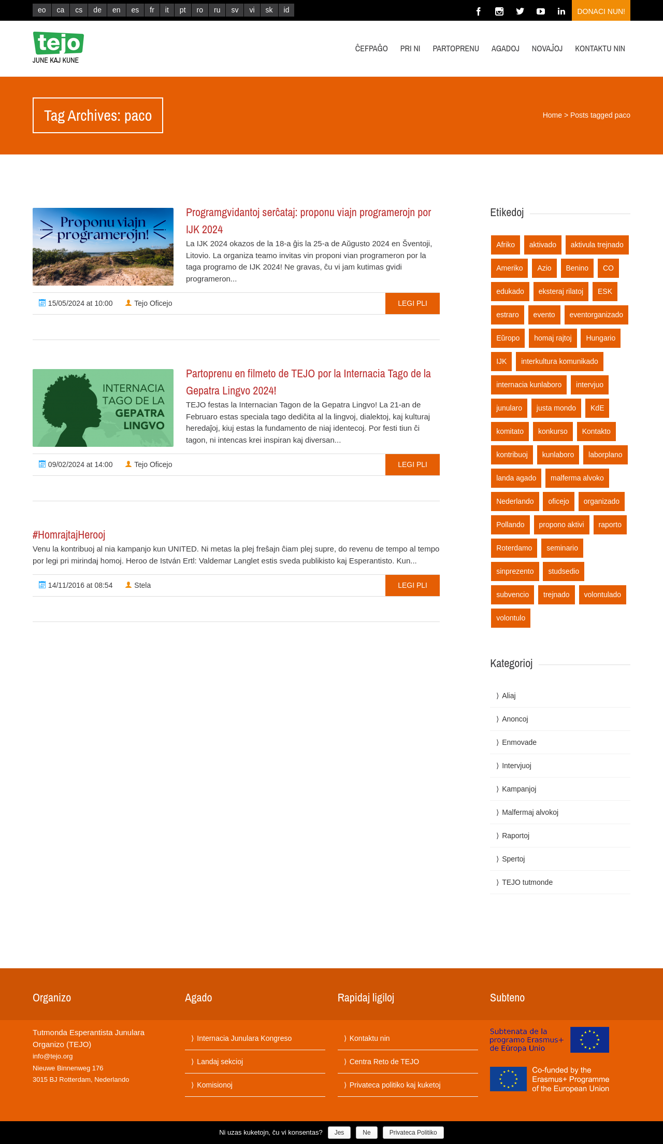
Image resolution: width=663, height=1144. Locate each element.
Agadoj (506, 48)
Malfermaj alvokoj (530, 812)
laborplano (605, 454)
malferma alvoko (577, 478)
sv (234, 10)
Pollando (510, 524)
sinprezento (515, 571)
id (287, 10)
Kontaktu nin (600, 48)
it (167, 10)
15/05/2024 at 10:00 (75, 303)
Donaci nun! (601, 11)
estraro (507, 314)
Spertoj (513, 859)
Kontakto (596, 431)
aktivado (542, 245)
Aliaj (508, 695)
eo (42, 10)
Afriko (505, 245)
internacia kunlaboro (528, 384)
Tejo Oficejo (148, 303)
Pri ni (410, 48)
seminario (562, 548)
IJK (501, 361)
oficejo (558, 501)
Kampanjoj (519, 789)
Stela (138, 585)
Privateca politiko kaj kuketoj (395, 1085)
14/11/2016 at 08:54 (75, 585)
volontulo (510, 618)
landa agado (516, 478)
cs (78, 10)
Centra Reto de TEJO (384, 1061)
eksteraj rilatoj (561, 291)
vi (251, 10)
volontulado (603, 594)
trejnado (556, 594)
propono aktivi (561, 524)
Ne (366, 1132)
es (135, 10)
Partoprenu (456, 48)
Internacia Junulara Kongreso (244, 1038)
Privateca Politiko (413, 1132)
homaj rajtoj (552, 338)
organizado (601, 501)
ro (200, 10)
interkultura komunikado (559, 361)
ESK (605, 291)
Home (552, 115)
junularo (509, 408)
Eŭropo (508, 338)
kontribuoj (512, 454)
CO (608, 268)
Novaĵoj (547, 48)
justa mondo (556, 408)
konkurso (553, 431)
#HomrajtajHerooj (69, 534)
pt (183, 10)
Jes (339, 1132)
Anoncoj (515, 719)
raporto (610, 524)
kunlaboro (558, 454)
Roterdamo (514, 548)
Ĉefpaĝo (371, 48)
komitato (510, 431)
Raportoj (515, 835)
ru (217, 10)
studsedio (563, 571)
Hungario (600, 338)
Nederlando (515, 501)
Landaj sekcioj (220, 1061)
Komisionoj (214, 1085)
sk (269, 10)
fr (152, 10)
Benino (577, 268)
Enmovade (519, 742)
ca (61, 10)
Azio (544, 268)
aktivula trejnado (597, 245)
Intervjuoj (516, 765)
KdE (597, 408)
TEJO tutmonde (527, 882)
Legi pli (412, 303)
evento (544, 314)
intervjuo (589, 384)
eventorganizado (597, 314)
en (116, 10)
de (97, 10)
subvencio (512, 594)
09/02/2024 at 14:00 (75, 464)
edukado (510, 291)
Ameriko (509, 268)
